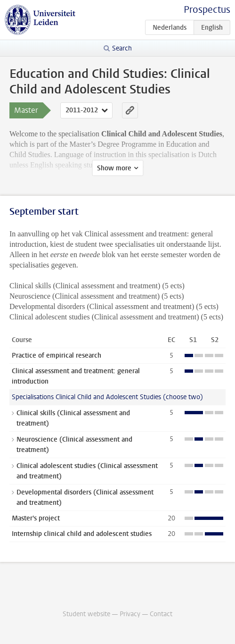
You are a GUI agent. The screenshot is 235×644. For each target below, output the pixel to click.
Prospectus (207, 9)
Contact (161, 614)
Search (122, 48)
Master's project (36, 518)
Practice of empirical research (56, 355)
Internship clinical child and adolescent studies (82, 533)
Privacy (130, 614)
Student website (86, 614)
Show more (114, 168)
